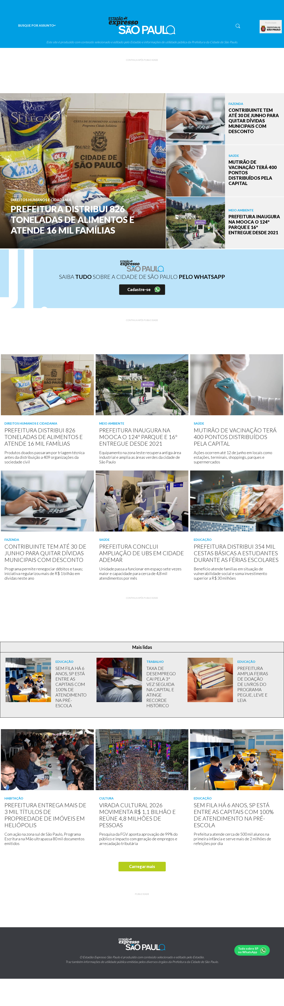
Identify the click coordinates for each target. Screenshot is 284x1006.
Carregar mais (142, 866)
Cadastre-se (139, 289)
